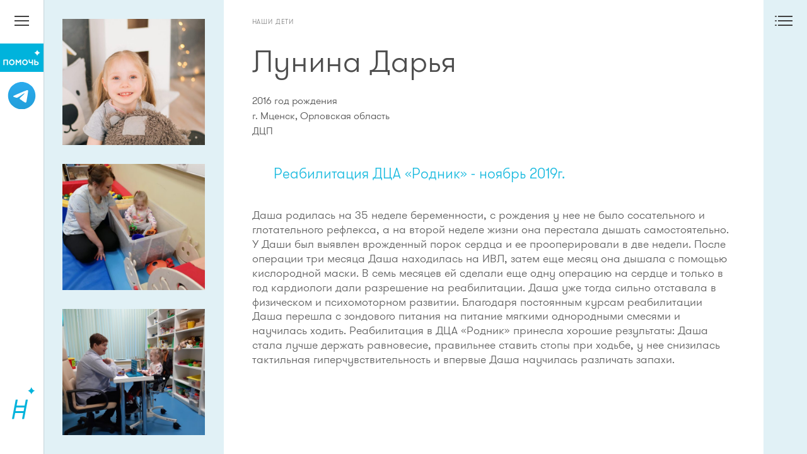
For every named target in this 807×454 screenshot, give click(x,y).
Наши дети (273, 21)
